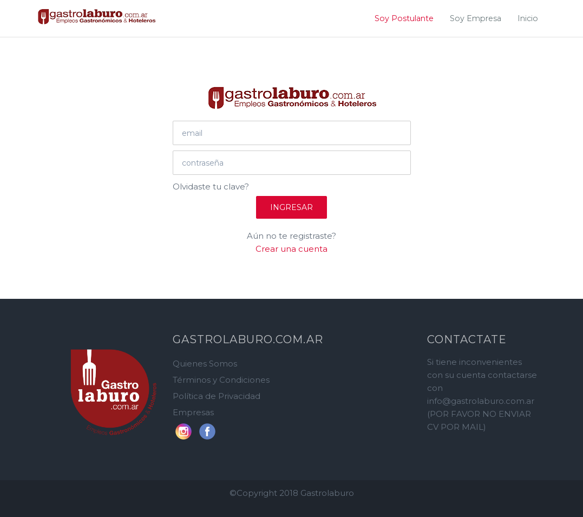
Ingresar (291, 207)
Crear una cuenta (291, 249)
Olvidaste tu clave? (211, 186)
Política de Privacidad (216, 396)
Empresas (193, 412)
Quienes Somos (205, 363)
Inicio (528, 18)
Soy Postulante (404, 18)
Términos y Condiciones (221, 380)
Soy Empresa (475, 18)
